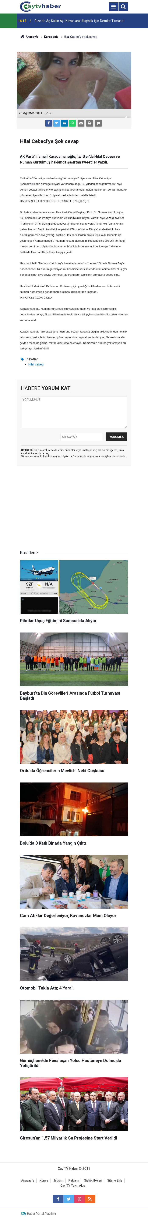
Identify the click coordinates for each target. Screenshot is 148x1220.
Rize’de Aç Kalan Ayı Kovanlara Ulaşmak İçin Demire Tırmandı (79, 21)
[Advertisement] (74, 509)
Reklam (73, 1180)
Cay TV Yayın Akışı (72, 1185)
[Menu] (113, 7)
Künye (44, 1180)
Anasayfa (27, 1180)
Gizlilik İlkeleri (93, 1180)
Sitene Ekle (114, 1180)
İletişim (58, 1180)
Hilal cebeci (36, 364)
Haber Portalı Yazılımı (41, 1213)
